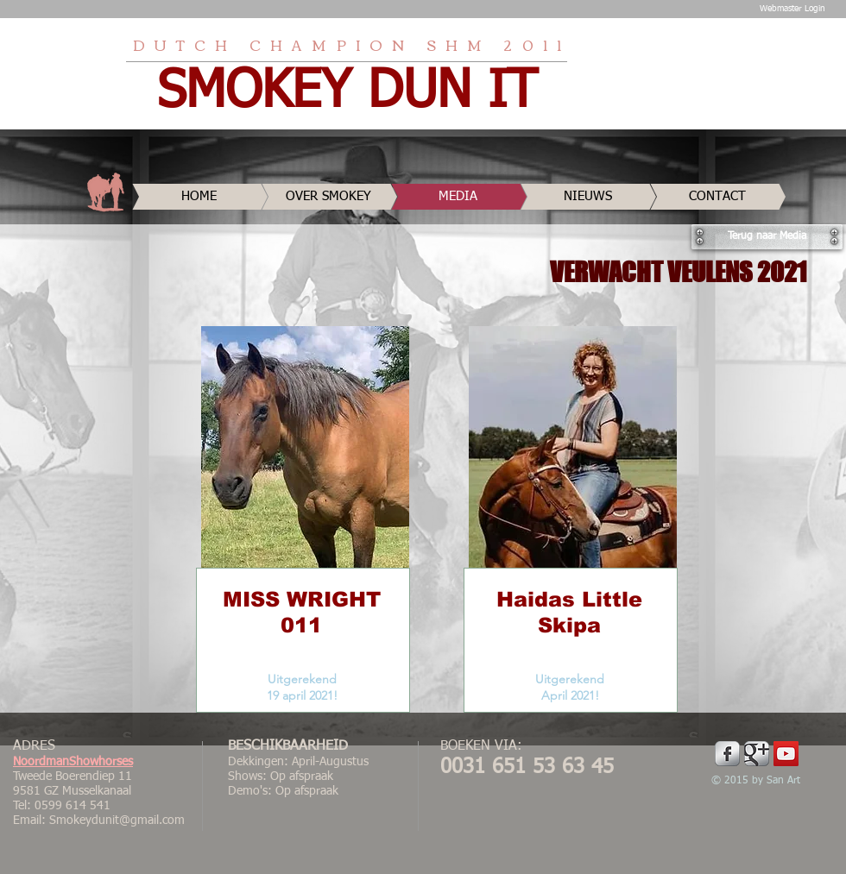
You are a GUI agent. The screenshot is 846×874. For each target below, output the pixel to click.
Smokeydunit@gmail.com (117, 820)
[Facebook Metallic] (727, 753)
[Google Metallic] (756, 753)
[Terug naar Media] (767, 236)
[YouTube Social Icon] (786, 753)
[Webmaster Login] (792, 8)
